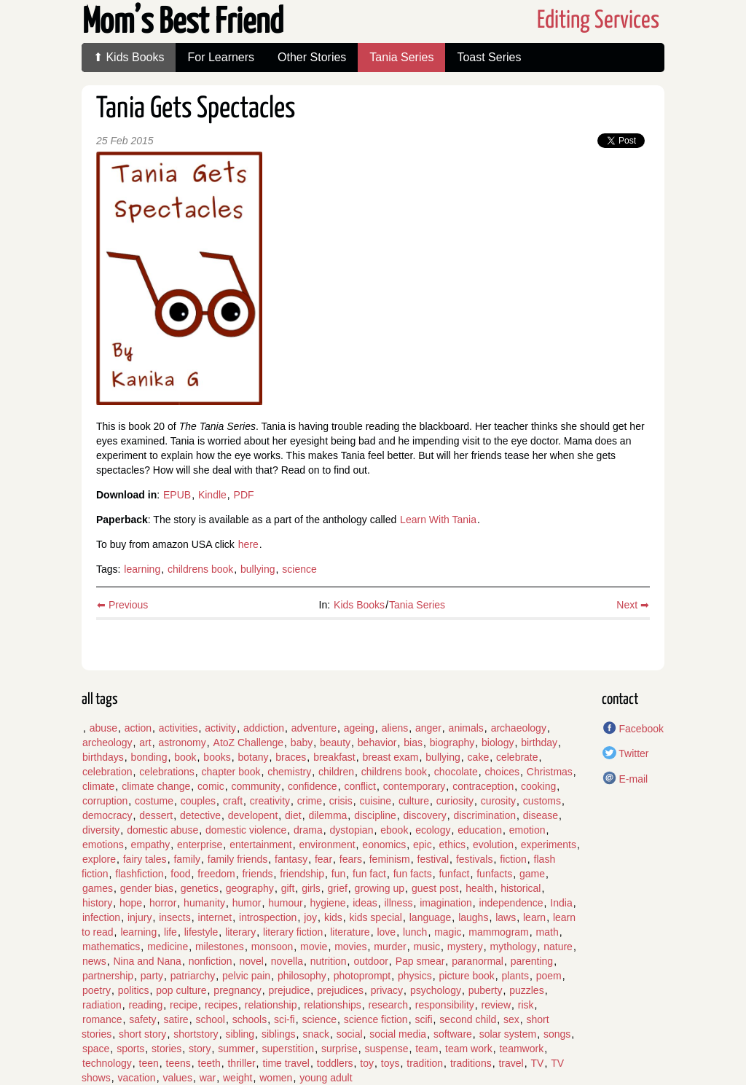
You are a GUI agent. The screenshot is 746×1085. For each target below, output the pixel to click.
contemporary (414, 786)
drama (308, 830)
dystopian (352, 830)
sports (130, 1048)
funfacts (494, 874)
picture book (467, 976)
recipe (183, 1005)
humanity (204, 903)
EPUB (177, 495)
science (299, 569)
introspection (268, 917)
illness (398, 903)
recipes (221, 1005)
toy (367, 1063)
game (532, 874)
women (275, 1078)
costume (154, 801)
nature (558, 946)
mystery (465, 946)
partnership (107, 976)
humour (285, 903)
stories (166, 1048)
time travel (286, 1063)
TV (536, 1063)
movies (350, 946)
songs (556, 1034)
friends (257, 874)
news (94, 961)
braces (290, 757)
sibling (239, 1034)
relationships (332, 1005)
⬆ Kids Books (128, 57)
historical (520, 888)
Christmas (550, 771)
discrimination (484, 815)
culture (413, 801)
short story (142, 1034)
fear (323, 859)
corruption (104, 801)
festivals (474, 859)
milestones (219, 946)
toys (390, 1063)
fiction (513, 859)
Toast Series (489, 57)
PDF (244, 495)
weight (237, 1078)
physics (415, 976)
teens (178, 1063)
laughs (473, 917)
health (479, 888)
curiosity (455, 801)
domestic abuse (162, 830)
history (97, 903)
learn (534, 917)
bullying (257, 569)
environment (327, 844)
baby (302, 742)
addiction (263, 728)
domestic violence (245, 830)
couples (198, 801)
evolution (493, 844)
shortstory (195, 1034)
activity (220, 728)
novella (287, 961)
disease (540, 815)
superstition (288, 1048)
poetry (96, 990)
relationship (271, 1005)
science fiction (376, 1019)
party (152, 976)
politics (133, 990)
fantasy (291, 859)
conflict (360, 786)
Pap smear (420, 961)
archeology (107, 742)
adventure (314, 728)
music (426, 946)
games (97, 888)
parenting (532, 961)
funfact (454, 874)
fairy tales (145, 859)
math (547, 932)
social (350, 1034)
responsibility (444, 1005)
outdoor (370, 961)
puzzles (526, 990)
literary (240, 932)
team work (468, 1048)
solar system (508, 1034)
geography (250, 888)
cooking (538, 786)
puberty (485, 990)
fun (338, 874)
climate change (156, 786)
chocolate (456, 771)
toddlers (335, 1063)
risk (526, 1005)
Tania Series (401, 57)
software (452, 1034)
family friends (237, 859)
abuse (103, 728)
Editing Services (598, 21)
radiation (102, 1005)
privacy (387, 990)
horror (162, 903)
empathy (150, 844)
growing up (380, 888)
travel (510, 1063)
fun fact (369, 874)
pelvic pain (246, 976)
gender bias (146, 888)
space (95, 1048)
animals (466, 728)
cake (479, 757)
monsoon (272, 946)
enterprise (199, 844)
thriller (241, 1063)
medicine (167, 946)
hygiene (327, 903)
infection (101, 917)
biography (452, 742)
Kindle (212, 495)
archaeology (518, 728)
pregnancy (237, 990)
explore (99, 859)
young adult (325, 1078)
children (336, 771)
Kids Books (359, 605)
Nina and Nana (147, 961)
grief (338, 888)
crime (309, 801)
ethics (452, 844)
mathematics (111, 946)
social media (397, 1034)
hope (130, 903)
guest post (435, 888)
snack (315, 1034)
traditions (471, 1063)
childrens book (200, 569)
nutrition (328, 961)
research (388, 1005)
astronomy (181, 742)
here (248, 544)
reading (145, 1005)
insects (175, 917)
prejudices (340, 990)
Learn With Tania (438, 519)
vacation (136, 1078)
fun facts (412, 874)
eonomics (384, 844)
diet (293, 815)
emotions (103, 844)
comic (210, 786)
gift (288, 888)
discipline (375, 815)
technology (107, 1063)
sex (511, 1019)
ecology (432, 830)
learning (142, 569)
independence (511, 903)
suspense (386, 1048)
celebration (107, 771)
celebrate (517, 757)
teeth (209, 1063)
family (186, 859)
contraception (483, 786)
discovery (425, 815)
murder (390, 946)
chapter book (231, 771)
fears (350, 859)
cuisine (376, 801)
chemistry (289, 771)
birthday (539, 742)
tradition (425, 1063)
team (426, 1048)
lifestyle (201, 932)
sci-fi (284, 1019)
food (180, 874)
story (200, 1048)
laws (505, 917)
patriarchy (192, 976)
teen (149, 1063)
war (208, 1078)
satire (175, 1019)
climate (98, 786)
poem (549, 976)
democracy (107, 815)
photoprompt (362, 976)
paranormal (477, 961)
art (145, 742)
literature (349, 932)
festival (433, 859)
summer (236, 1048)
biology (498, 742)
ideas (365, 903)
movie (313, 946)
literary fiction (293, 932)
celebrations (167, 771)
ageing (359, 728)
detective (200, 815)
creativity (270, 801)
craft (233, 801)
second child (467, 1019)
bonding (149, 757)
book (185, 757)
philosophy (302, 976)
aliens (395, 728)
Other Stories (312, 57)
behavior (377, 742)
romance (102, 1019)
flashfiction (139, 874)
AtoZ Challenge (248, 742)
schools (249, 1019)
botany (252, 757)
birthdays (103, 757)
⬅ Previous (122, 605)
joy (310, 917)
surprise (339, 1048)
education (480, 830)
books (216, 757)
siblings (279, 1034)
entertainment (260, 844)
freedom (216, 874)
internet (215, 917)
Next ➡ (632, 605)
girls (311, 888)
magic (447, 932)
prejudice (289, 990)
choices (502, 771)
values (177, 1078)
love (386, 932)
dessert (156, 815)
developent (253, 815)
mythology (513, 946)
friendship (302, 874)
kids (333, 917)
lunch (415, 932)
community (255, 786)
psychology (435, 990)
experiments (548, 844)
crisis (341, 801)
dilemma (327, 815)
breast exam (391, 757)
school (209, 1019)
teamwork (521, 1048)
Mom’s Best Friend (182, 23)
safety (142, 1019)
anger (428, 728)
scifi (423, 1019)
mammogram (498, 932)
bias (413, 742)
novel (251, 961)
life (170, 932)
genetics (200, 888)
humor (247, 903)
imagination (446, 903)
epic (422, 844)
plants (515, 976)
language (430, 917)
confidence (312, 786)
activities (178, 728)
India (561, 903)
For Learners (220, 57)
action (138, 728)
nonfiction (210, 961)
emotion (527, 830)
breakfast (334, 757)
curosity (498, 801)
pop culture (181, 990)
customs (542, 801)
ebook (394, 830)
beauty (335, 742)
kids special (376, 917)
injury (139, 917)
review (496, 1005)
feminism (389, 859)
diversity (100, 830)
